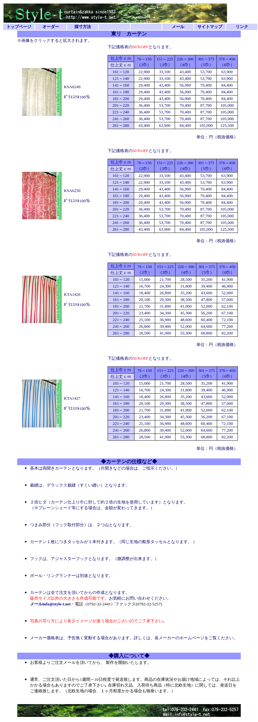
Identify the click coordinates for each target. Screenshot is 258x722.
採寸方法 (82, 26)
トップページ (18, 26)
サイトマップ (209, 26)
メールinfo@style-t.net (50, 604)
